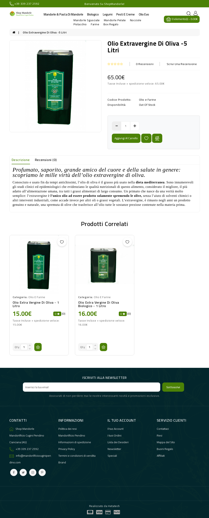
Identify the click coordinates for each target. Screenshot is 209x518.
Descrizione (21, 160)
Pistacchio (80, 24)
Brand (62, 462)
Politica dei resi (67, 428)
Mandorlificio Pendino (71, 435)
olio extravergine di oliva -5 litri (45, 32)
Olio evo (144, 14)
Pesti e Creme (125, 14)
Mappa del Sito (166, 442)
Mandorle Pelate (115, 20)
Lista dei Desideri (118, 442)
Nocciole (135, 20)
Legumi (107, 14)
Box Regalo (111, 24)
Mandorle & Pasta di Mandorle (63, 14)
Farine (95, 24)
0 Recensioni (144, 64)
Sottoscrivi (173, 387)
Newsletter (114, 449)
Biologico (93, 14)
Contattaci (163, 428)
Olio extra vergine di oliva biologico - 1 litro (98, 304)
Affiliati (161, 455)
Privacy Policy (66, 449)
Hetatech (114, 506)
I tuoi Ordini (114, 435)
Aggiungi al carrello (126, 138)
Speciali (112, 455)
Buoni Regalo (165, 449)
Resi (159, 435)
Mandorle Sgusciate (86, 20)
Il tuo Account (115, 428)
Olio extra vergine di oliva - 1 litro (36, 304)
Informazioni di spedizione (74, 442)
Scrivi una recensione (182, 64)
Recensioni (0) (46, 160)
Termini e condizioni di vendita (77, 455)
